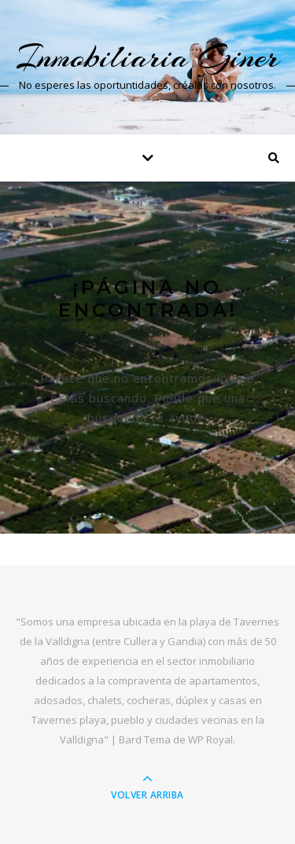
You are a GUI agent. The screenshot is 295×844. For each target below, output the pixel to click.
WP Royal (210, 739)
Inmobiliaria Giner (147, 57)
